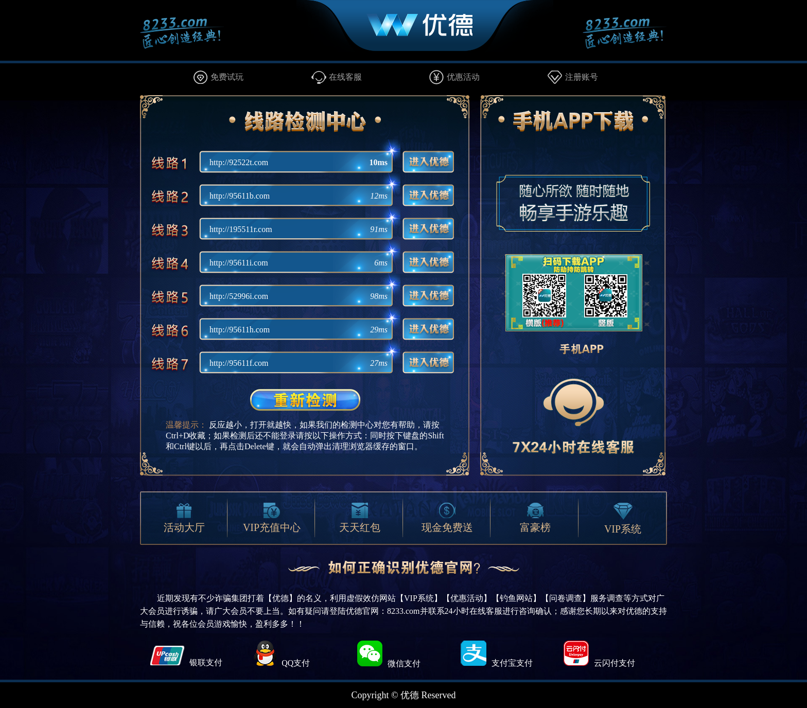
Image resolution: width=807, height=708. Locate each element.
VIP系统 (622, 519)
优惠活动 (463, 77)
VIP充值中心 (272, 518)
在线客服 (345, 77)
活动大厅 (184, 518)
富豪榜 (535, 518)
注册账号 (581, 77)
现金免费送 (447, 518)
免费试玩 (226, 77)
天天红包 (359, 518)
